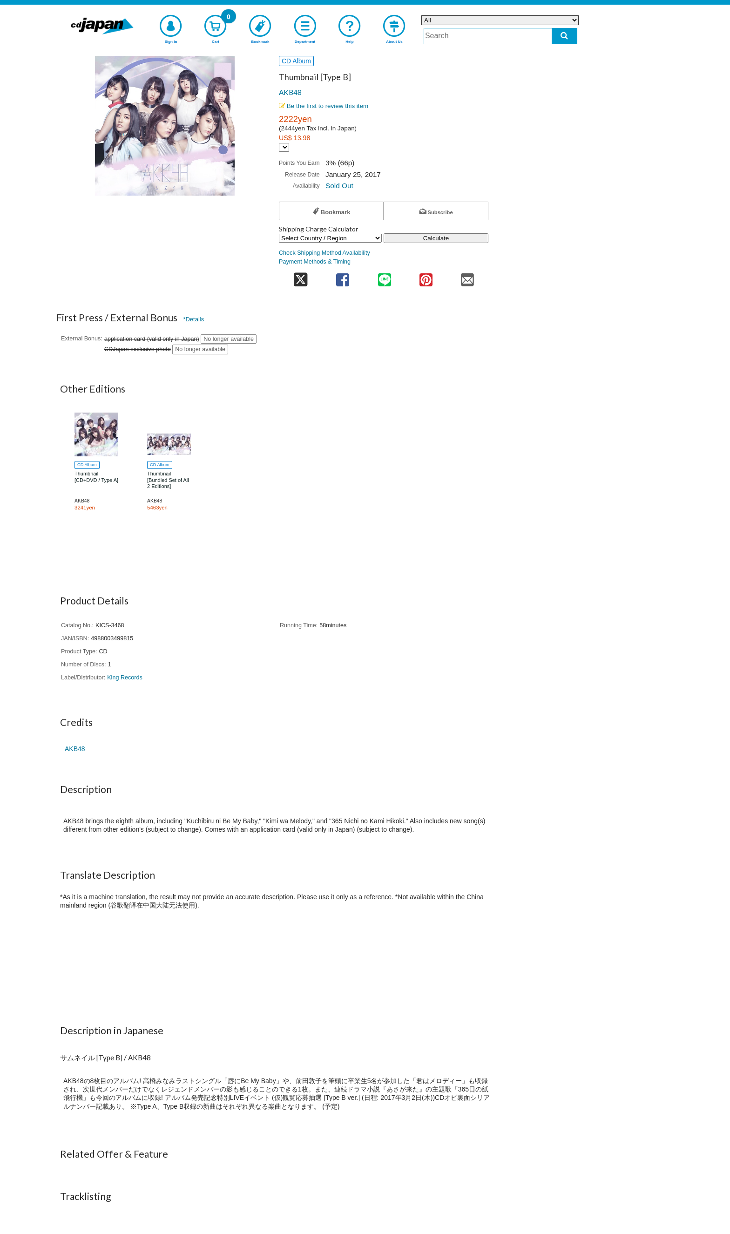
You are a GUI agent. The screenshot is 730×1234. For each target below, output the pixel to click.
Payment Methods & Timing (315, 261)
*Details (193, 319)
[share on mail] (467, 276)
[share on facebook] (343, 276)
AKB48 (290, 92)
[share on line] (384, 276)
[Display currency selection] (284, 147)
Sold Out (339, 186)
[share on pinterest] (425, 276)
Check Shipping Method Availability (324, 253)
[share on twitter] (300, 276)
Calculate (436, 238)
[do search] (564, 36)
